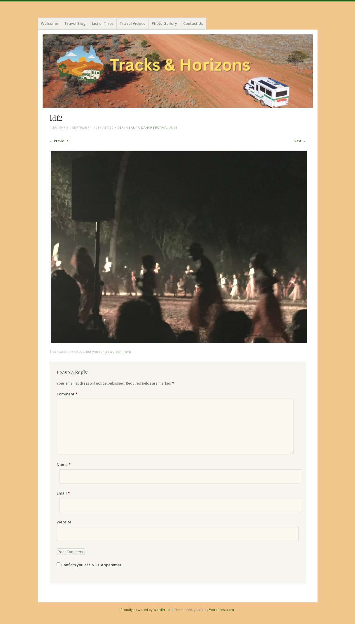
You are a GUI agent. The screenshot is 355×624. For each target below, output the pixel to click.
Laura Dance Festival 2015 (153, 127)
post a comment (118, 351)
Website (64, 522)
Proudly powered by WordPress (145, 609)
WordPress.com (221, 609)
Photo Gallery (164, 23)
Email (63, 493)
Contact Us (193, 23)
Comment (67, 394)
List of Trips (102, 23)
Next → (300, 141)
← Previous (59, 141)
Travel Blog (75, 23)
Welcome (49, 23)
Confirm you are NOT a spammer (89, 564)
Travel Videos (132, 23)
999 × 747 (115, 127)
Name (64, 464)
